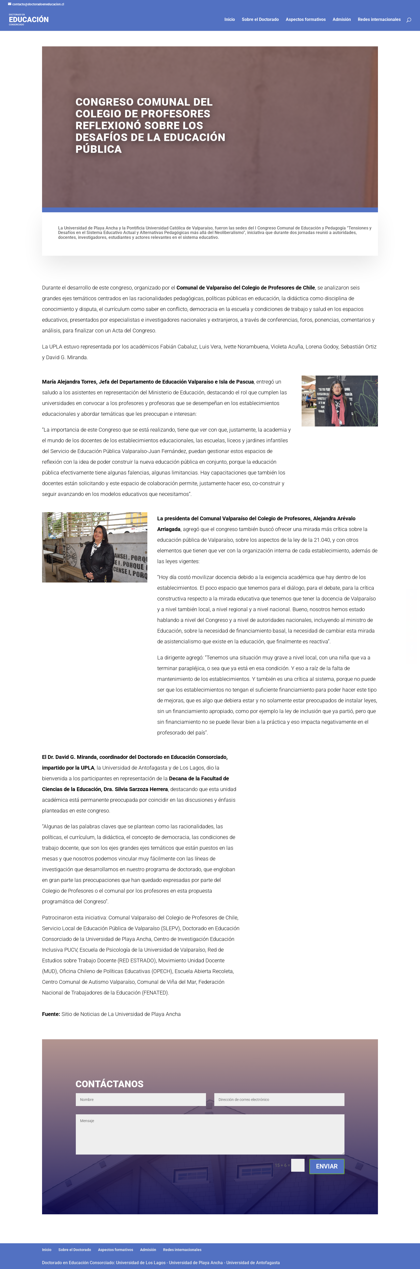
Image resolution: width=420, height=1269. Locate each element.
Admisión (342, 20)
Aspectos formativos (306, 20)
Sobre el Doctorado (260, 20)
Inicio (229, 20)
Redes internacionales (379, 20)
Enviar (327, 1166)
